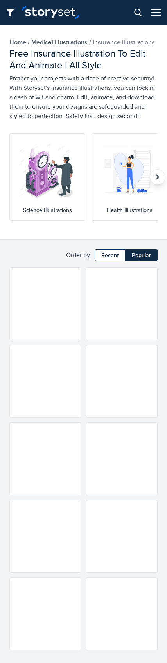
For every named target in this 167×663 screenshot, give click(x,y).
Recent (110, 255)
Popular (141, 255)
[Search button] (138, 12)
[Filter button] (12, 12)
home (18, 42)
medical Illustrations (60, 42)
